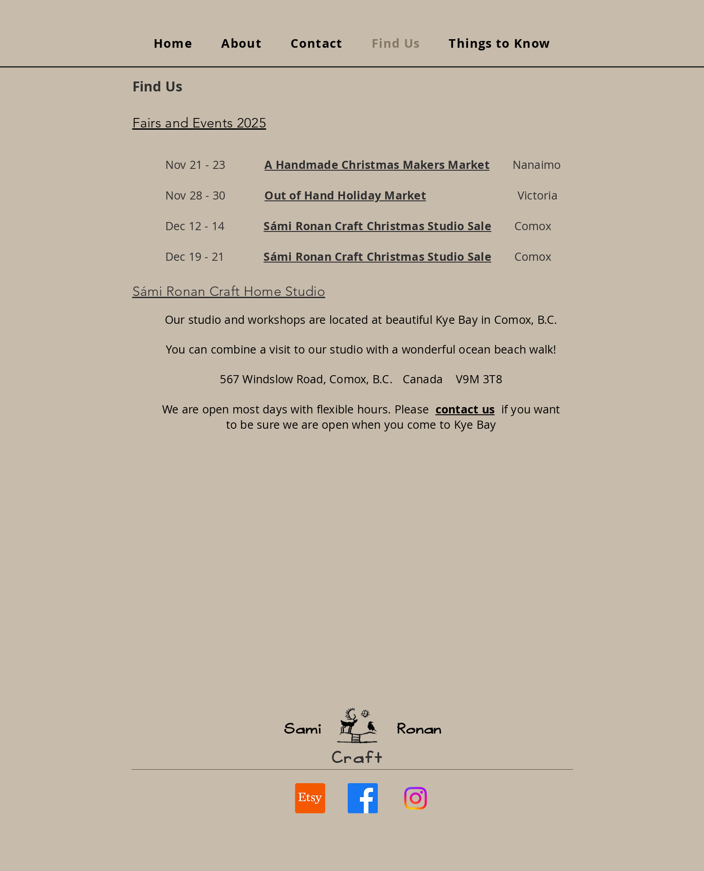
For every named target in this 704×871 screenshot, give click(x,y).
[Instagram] (415, 798)
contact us (465, 409)
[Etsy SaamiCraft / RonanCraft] (310, 798)
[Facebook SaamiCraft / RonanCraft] (363, 798)
